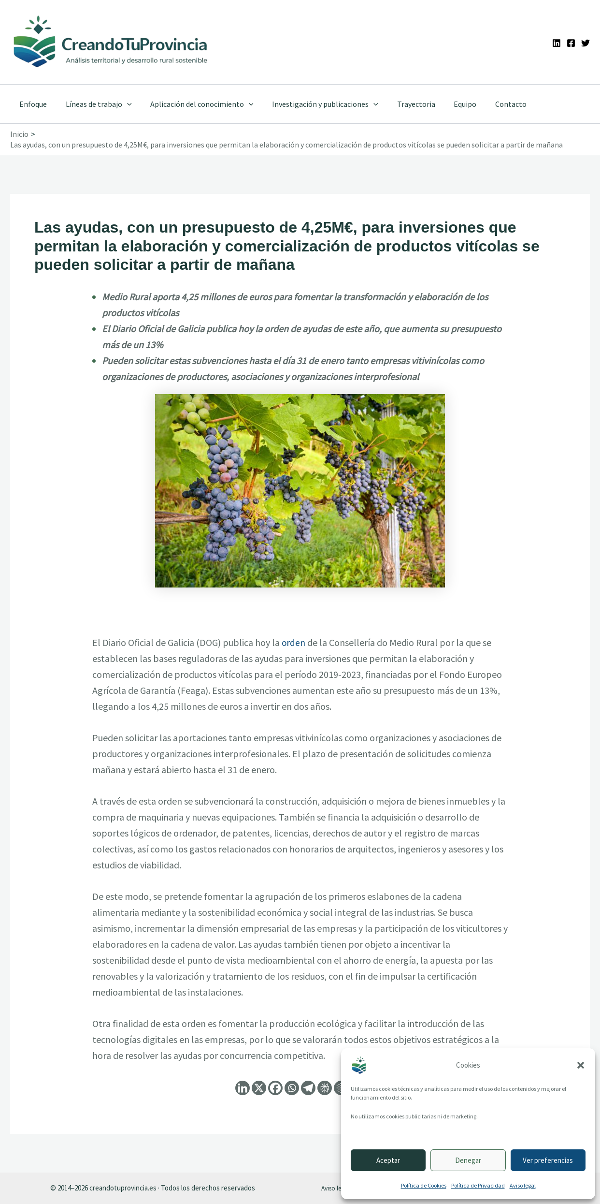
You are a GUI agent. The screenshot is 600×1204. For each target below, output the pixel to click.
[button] (581, 1065)
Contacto (490, 104)
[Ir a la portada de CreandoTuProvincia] (111, 42)
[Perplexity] (324, 1088)
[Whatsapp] (292, 1088)
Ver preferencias (548, 1160)
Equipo (447, 104)
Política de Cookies (423, 1185)
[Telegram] (308, 1088)
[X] (259, 1088)
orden (294, 642)
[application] (122, 104)
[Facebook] (571, 43)
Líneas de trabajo (94, 104)
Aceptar (388, 1160)
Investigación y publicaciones (314, 104)
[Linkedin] (556, 43)
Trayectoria (402, 104)
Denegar (468, 1160)
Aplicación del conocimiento (194, 104)
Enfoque (31, 104)
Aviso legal (523, 1185)
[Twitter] (585, 43)
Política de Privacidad (478, 1185)
